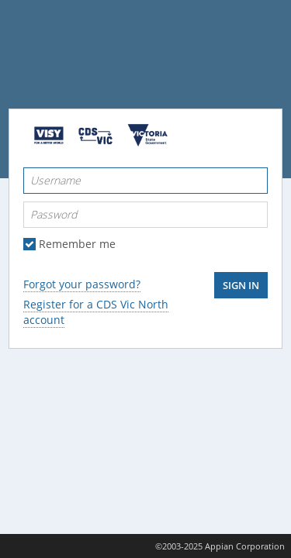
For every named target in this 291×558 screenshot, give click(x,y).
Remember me (77, 244)
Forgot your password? (81, 284)
